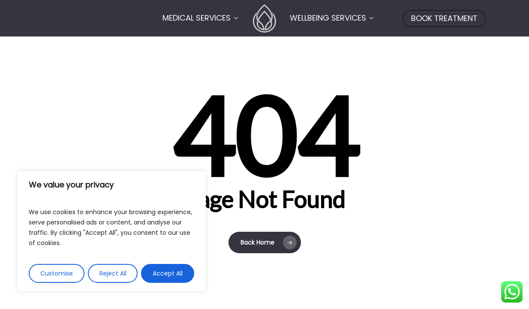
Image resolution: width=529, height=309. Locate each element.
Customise (56, 273)
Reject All (112, 273)
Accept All (168, 273)
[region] (111, 231)
